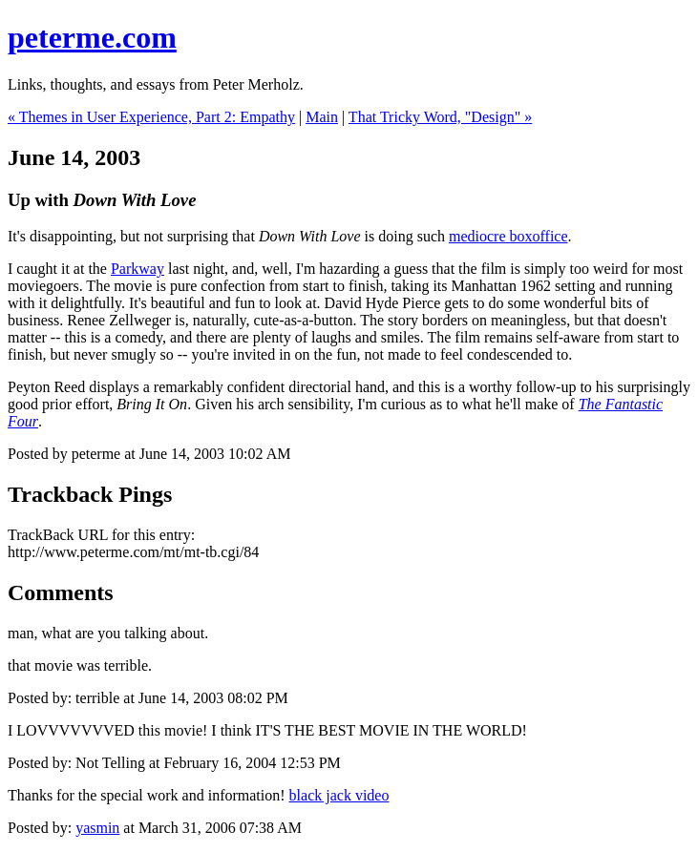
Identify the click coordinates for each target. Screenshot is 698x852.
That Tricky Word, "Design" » (440, 117)
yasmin (97, 828)
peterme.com (92, 37)
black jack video (339, 795)
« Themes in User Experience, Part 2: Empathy (151, 117)
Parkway (137, 268)
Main (322, 117)
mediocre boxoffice (508, 236)
